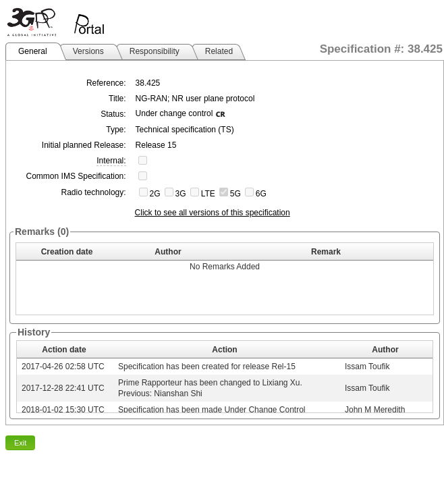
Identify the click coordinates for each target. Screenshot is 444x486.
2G (155, 193)
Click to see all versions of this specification (212, 212)
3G (180, 193)
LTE (208, 193)
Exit (20, 443)
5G (235, 193)
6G (261, 193)
